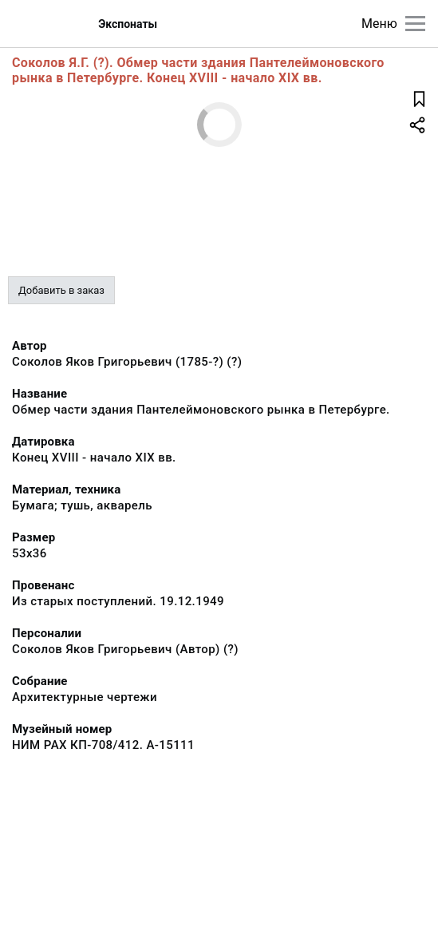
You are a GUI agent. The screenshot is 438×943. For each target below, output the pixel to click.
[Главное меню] (415, 23)
